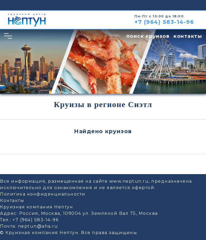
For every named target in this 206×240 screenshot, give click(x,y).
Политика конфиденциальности (43, 194)
